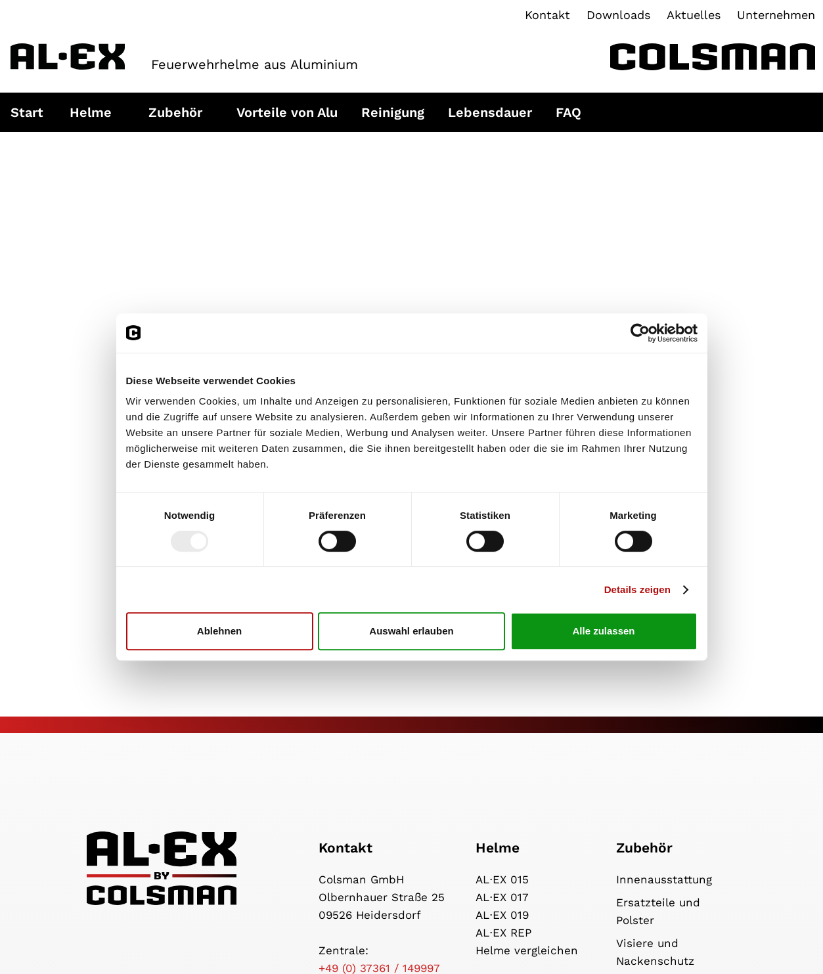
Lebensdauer (490, 112)
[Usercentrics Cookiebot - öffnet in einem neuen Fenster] (640, 333)
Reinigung (392, 112)
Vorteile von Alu (287, 112)
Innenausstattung (664, 879)
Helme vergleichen (527, 950)
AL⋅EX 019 (502, 914)
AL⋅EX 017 (502, 897)
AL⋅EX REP (503, 932)
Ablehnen (219, 630)
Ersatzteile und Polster (658, 911)
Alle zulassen (603, 630)
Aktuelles (694, 15)
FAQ (568, 112)
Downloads (618, 15)
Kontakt (547, 15)
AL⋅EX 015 (502, 879)
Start (27, 112)
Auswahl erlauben (411, 630)
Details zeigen (637, 589)
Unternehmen (776, 15)
